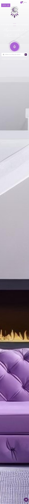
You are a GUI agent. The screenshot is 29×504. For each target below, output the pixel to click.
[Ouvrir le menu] (5, 5)
